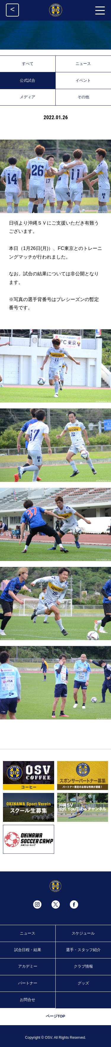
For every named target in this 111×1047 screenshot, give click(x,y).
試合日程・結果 (27, 950)
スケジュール (83, 933)
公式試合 (27, 80)
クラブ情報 (83, 966)
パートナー (27, 983)
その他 (83, 97)
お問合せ (27, 999)
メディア (27, 97)
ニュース (83, 63)
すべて (27, 63)
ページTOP (55, 1016)
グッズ (83, 983)
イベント (83, 80)
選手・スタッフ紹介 (83, 950)
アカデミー (27, 966)
